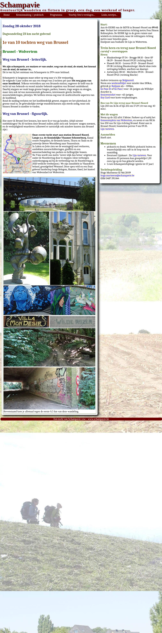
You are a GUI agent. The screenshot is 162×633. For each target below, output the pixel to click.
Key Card (106, 97)
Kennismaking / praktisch (30, 14)
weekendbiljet (118, 83)
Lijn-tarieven (107, 129)
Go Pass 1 (118, 89)
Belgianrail (128, 80)
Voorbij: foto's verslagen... (82, 14)
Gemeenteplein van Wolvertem (116, 120)
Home (7, 14)
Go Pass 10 (106, 89)
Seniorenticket (108, 94)
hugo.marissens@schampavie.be (117, 175)
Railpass (115, 86)
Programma (56, 14)
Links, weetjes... (109, 14)
